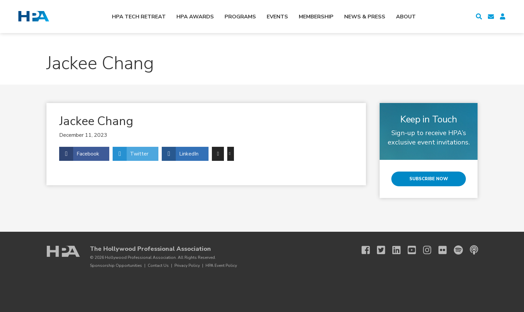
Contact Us (158, 265)
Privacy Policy (187, 265)
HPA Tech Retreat (139, 16)
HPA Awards (195, 16)
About (406, 16)
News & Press (364, 16)
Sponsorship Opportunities (116, 265)
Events (277, 16)
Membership (316, 16)
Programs (240, 16)
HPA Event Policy (221, 265)
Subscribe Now (428, 179)
